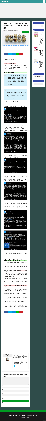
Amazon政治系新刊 (30, 415)
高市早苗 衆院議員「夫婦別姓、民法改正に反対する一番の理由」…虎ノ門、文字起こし (41, 53)
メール (3, 389)
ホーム (10, 415)
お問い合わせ (15, 415)
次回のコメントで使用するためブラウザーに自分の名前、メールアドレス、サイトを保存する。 (15, 398)
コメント (4, 376)
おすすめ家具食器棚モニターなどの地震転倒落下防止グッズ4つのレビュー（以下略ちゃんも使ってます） (41, 39)
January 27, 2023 (22, 98)
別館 (36, 415)
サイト (3, 393)
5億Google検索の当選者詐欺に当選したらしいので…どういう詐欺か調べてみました (41, 65)
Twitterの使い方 (15, 30)
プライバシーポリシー (22, 415)
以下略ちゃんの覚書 (6, 1)
